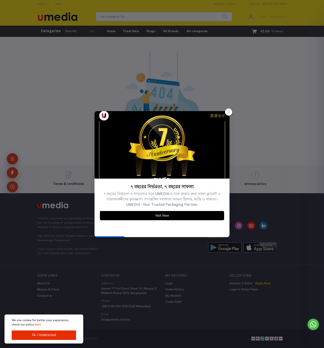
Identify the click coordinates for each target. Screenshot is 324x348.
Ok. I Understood (44, 335)
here (38, 324)
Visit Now (162, 215)
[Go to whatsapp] (313, 324)
